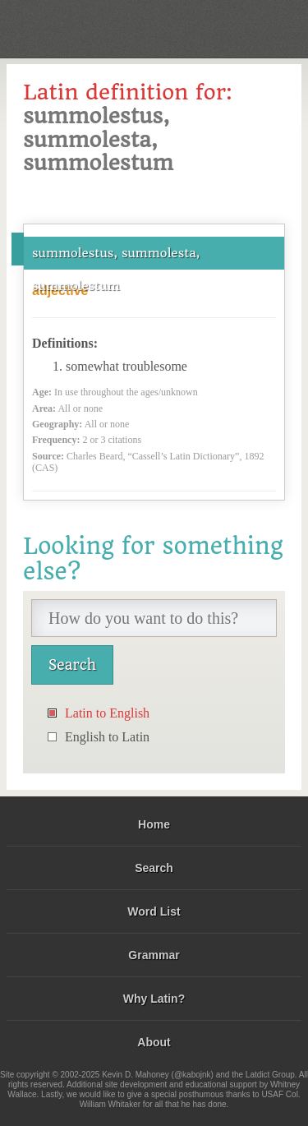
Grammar (153, 955)
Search (154, 867)
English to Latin (107, 737)
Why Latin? (154, 998)
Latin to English (107, 713)
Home (154, 824)
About (153, 1042)
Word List (153, 911)
